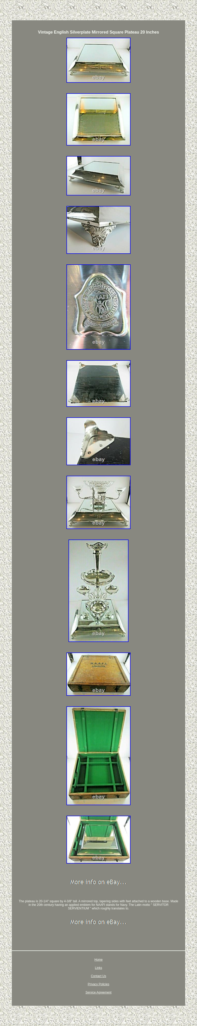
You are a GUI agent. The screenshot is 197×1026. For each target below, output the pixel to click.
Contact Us (98, 976)
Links (98, 968)
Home (98, 959)
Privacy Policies (98, 984)
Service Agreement (98, 992)
